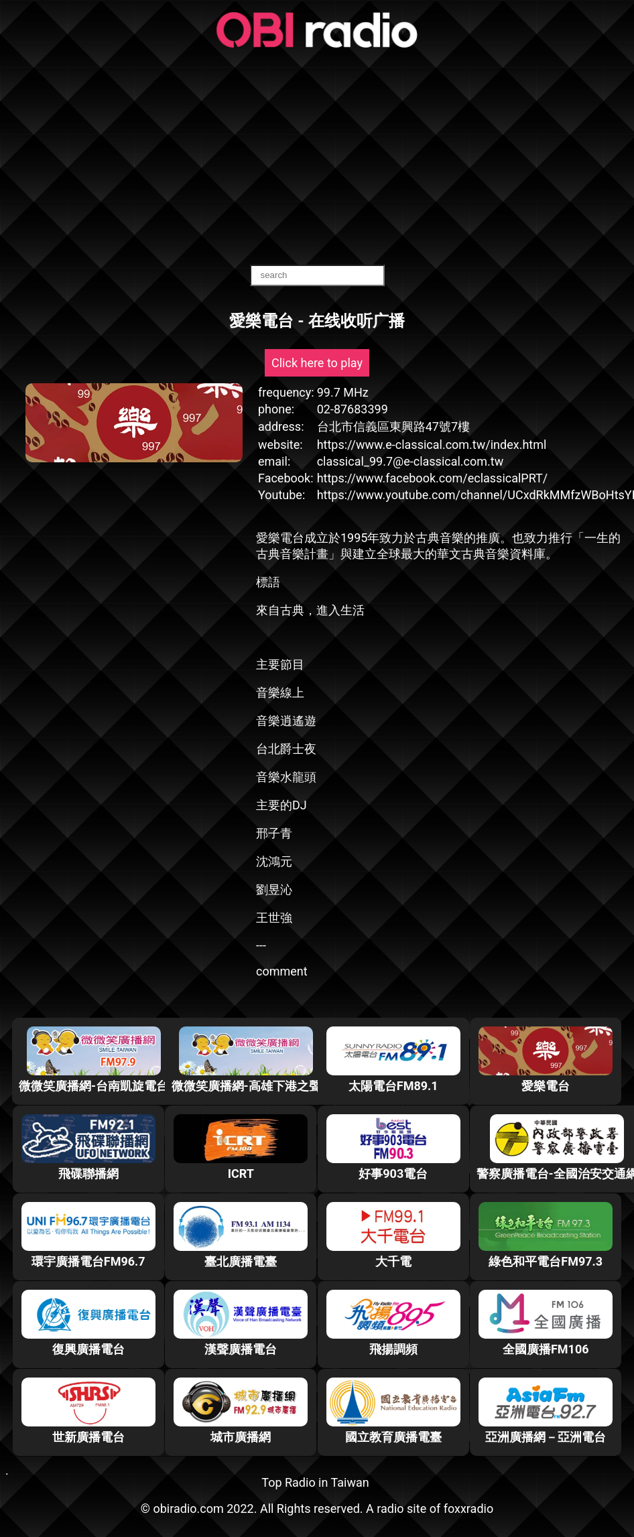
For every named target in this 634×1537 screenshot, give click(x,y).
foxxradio (469, 1508)
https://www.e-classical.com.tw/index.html (432, 445)
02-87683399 (352, 409)
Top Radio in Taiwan (315, 1482)
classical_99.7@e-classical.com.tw (410, 461)
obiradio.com (188, 1508)
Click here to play (317, 363)
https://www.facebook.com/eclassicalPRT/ (432, 478)
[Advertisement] (317, 157)
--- (261, 945)
